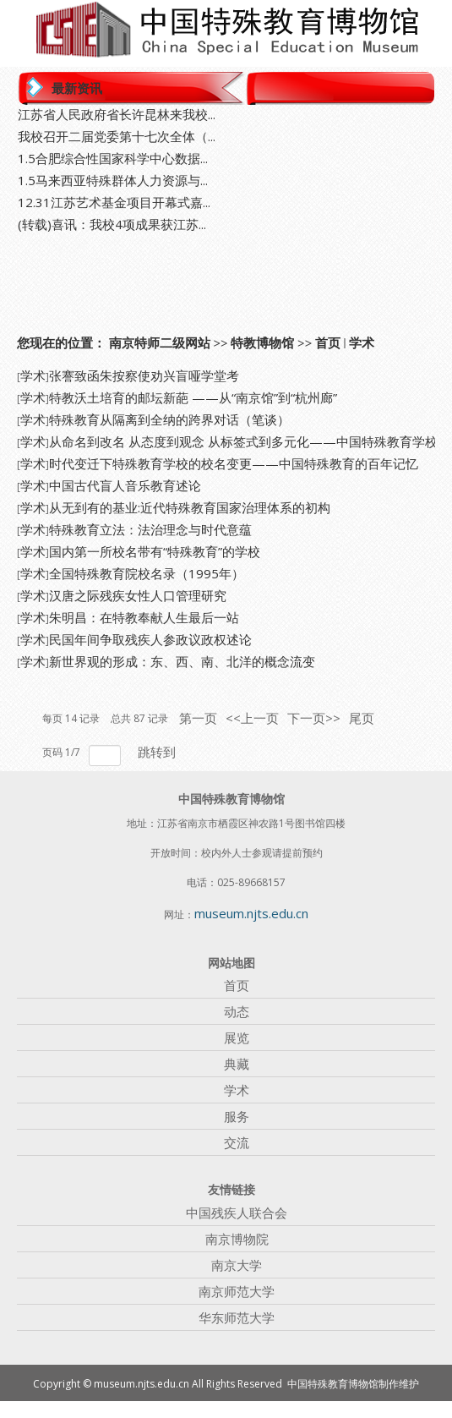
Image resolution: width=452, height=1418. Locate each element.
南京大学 (236, 1264)
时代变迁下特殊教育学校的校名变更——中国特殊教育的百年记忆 (233, 463)
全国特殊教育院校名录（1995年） (146, 573)
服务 (236, 1116)
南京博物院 (237, 1238)
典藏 (236, 1063)
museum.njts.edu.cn (251, 913)
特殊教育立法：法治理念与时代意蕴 (150, 529)
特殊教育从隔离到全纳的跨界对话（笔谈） (169, 419)
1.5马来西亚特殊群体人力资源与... (113, 180)
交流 (236, 1142)
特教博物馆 (262, 342)
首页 (327, 342)
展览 (236, 1037)
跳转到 (158, 751)
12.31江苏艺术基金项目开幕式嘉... (114, 202)
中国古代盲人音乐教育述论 (125, 485)
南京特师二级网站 (159, 342)
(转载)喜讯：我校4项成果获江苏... (112, 224)
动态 (236, 1011)
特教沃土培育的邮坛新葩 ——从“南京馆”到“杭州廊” (193, 397)
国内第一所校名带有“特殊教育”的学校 (154, 551)
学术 (361, 342)
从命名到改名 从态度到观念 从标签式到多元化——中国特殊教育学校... (247, 441)
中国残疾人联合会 (236, 1212)
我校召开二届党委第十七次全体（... (116, 136)
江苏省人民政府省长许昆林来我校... (116, 114)
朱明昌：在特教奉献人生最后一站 (144, 617)
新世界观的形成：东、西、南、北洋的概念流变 (182, 661)
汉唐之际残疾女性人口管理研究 (137, 595)
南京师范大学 (237, 1291)
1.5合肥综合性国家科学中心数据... (113, 158)
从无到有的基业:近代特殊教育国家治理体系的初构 (189, 507)
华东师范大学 (237, 1317)
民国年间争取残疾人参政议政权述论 (150, 639)
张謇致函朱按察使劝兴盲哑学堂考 (144, 375)
